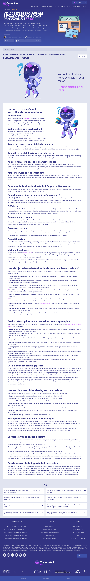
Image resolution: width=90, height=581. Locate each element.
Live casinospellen (46, 6)
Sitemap (68, 578)
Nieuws (85, 6)
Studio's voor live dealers (61, 6)
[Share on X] (9, 40)
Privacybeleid (46, 578)
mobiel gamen (27, 253)
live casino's (27, 118)
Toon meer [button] (7, 34)
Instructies (76, 6)
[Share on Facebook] (20, 40)
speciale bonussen (44, 303)
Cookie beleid (23, 578)
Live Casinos (7, 9)
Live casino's (33, 6)
